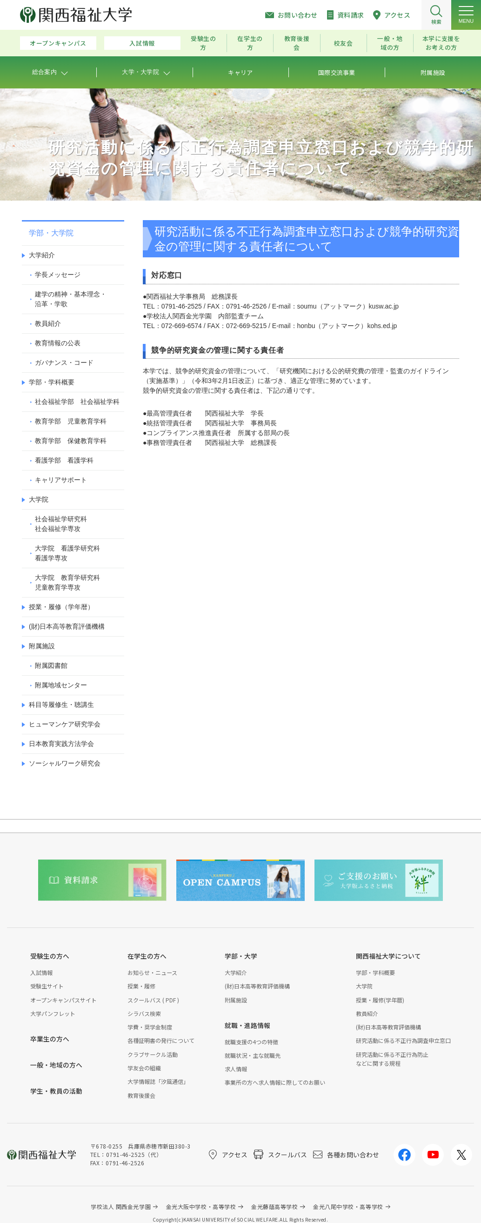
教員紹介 (48, 323)
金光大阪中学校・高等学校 (201, 1206)
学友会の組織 (144, 1068)
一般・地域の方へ (56, 1064)
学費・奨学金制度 (149, 1027)
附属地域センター (61, 685)
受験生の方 (203, 43)
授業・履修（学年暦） (61, 607)
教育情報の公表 (57, 343)
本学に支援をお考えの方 (441, 43)
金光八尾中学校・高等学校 (348, 1206)
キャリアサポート (61, 480)
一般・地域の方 (390, 43)
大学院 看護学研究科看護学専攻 (67, 553)
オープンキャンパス (58, 43)
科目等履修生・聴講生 (61, 704)
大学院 (38, 499)
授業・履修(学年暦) (380, 1000)
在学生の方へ (147, 956)
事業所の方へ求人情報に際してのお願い (275, 1082)
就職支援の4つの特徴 (251, 1042)
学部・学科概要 (51, 382)
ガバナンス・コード (64, 362)
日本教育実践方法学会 (61, 743)
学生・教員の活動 (56, 1090)
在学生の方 (250, 43)
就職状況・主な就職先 (253, 1055)
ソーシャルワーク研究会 (64, 763)
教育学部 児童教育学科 (71, 421)
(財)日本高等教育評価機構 (67, 626)
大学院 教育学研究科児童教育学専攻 (67, 582)
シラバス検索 (144, 1013)
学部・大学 (241, 956)
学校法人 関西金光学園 (121, 1206)
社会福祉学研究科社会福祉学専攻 (61, 523)
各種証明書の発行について (160, 1040)
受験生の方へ (49, 956)
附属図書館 (51, 665)
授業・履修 (141, 986)
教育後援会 (297, 43)
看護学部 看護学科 (64, 460)
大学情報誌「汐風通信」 (158, 1081)
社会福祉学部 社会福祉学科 (77, 401)
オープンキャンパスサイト (63, 1000)
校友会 (343, 43)
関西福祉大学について (388, 956)
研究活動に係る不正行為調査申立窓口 (403, 1040)
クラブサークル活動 (152, 1054)
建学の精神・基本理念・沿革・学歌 (71, 299)
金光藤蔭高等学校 (274, 1206)
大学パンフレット (52, 1013)
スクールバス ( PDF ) (153, 1000)
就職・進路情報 (247, 1025)
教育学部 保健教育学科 (71, 440)
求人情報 (236, 1069)
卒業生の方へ (49, 1038)
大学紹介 (42, 255)
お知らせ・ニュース (152, 972)
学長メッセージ (57, 274)
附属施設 (42, 646)
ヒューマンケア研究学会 (64, 724)
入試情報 (142, 43)
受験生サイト (47, 986)
